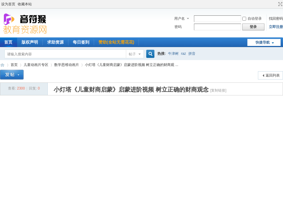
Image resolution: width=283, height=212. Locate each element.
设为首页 (8, 4)
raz (183, 54)
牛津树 (173, 54)
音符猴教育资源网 (2, 65)
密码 (178, 27)
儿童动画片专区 (36, 65)
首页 (14, 65)
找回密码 (276, 18)
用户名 (179, 18)
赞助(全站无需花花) (116, 42)
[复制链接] (218, 90)
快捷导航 (263, 42)
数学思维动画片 (66, 65)
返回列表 (273, 75)
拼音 (191, 54)
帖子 (132, 54)
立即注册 (276, 27)
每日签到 (81, 42)
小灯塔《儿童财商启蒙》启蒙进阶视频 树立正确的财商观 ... (131, 65)
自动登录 (252, 18)
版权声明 (30, 42)
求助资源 (55, 42)
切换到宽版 (279, 4)
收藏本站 (25, 4)
